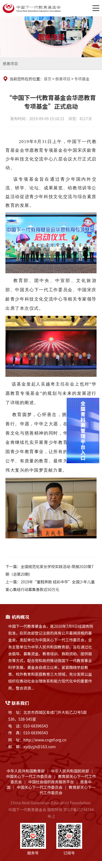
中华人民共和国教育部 (26, 771)
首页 (47, 78)
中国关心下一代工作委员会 (29, 776)
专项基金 (81, 78)
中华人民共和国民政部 (70, 771)
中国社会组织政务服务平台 (51, 781)
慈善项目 (10, 63)
